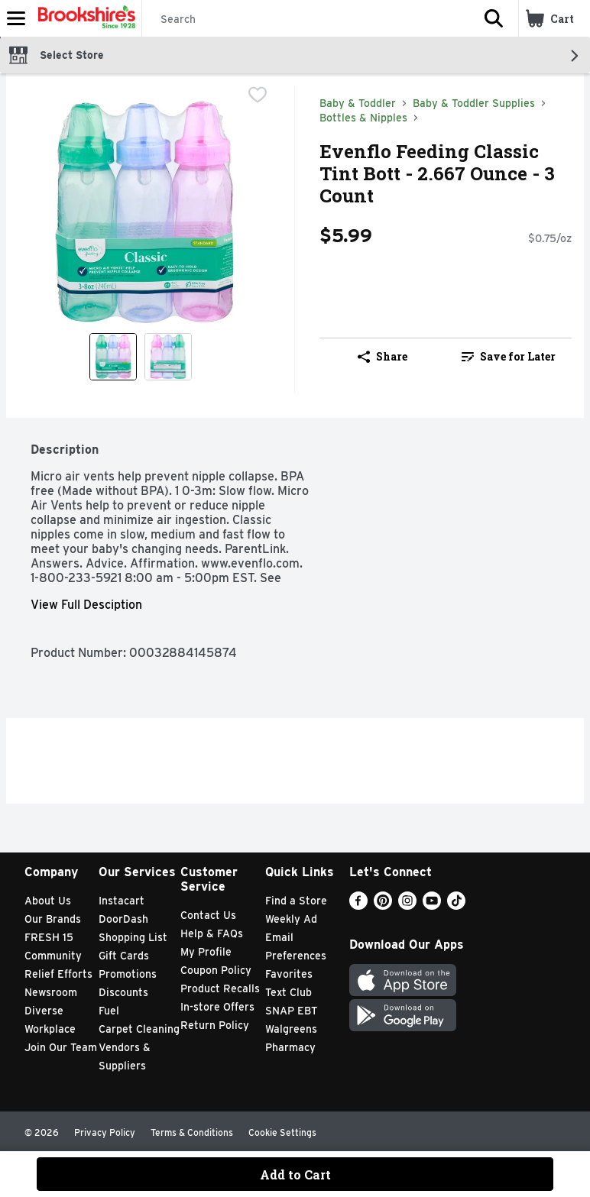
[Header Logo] (83, 18)
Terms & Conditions (192, 1132)
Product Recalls (220, 988)
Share (382, 356)
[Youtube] (432, 905)
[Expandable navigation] (16, 18)
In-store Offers (217, 1007)
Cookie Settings (282, 1132)
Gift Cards (124, 956)
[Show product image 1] (113, 356)
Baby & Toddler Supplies (474, 103)
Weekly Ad (291, 919)
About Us (47, 901)
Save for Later (509, 356)
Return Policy (214, 1025)
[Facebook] (358, 905)
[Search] (305, 19)
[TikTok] (456, 905)
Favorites (289, 974)
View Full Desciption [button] (86, 604)
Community (53, 956)
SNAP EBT (291, 1011)
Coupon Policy (215, 970)
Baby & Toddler (357, 103)
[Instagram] (407, 905)
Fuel (109, 1011)
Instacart (121, 901)
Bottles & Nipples (363, 118)
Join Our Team (60, 1047)
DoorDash (123, 919)
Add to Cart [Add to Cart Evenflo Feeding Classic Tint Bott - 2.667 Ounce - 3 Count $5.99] (295, 1174)
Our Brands (52, 919)
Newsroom (50, 992)
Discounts (123, 992)
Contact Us (208, 915)
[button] (493, 18)
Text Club (288, 992)
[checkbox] (257, 96)
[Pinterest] (383, 905)
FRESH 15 (48, 937)
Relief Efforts (58, 974)
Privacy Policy (104, 1132)
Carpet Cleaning (139, 1029)
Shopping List (133, 937)
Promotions (128, 974)
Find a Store (296, 901)
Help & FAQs (211, 933)
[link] (509, 357)
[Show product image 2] (168, 356)
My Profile (206, 952)
